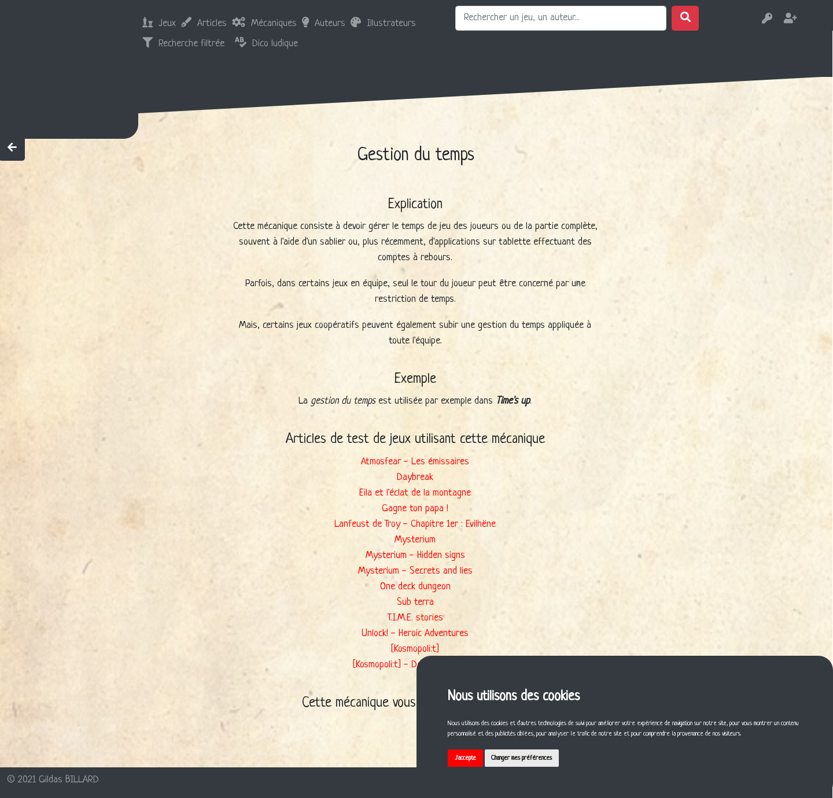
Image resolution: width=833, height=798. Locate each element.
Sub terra (415, 602)
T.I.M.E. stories (415, 617)
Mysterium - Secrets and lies (415, 571)
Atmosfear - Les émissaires (415, 461)
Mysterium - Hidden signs (415, 555)
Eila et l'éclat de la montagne (415, 492)
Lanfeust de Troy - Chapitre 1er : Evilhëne (415, 524)
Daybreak (415, 477)
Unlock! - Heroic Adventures (415, 633)
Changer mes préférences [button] (533, 756)
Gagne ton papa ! (415, 508)
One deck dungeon (415, 586)
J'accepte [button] (469, 756)
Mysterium (415, 539)
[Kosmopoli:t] (415, 649)
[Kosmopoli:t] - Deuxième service (415, 664)
